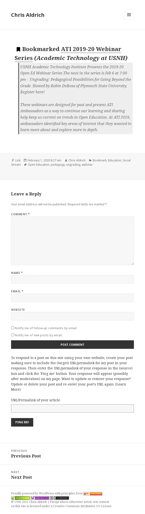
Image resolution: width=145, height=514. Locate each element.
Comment (20, 214)
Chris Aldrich (28, 14)
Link (18, 160)
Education (114, 160)
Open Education (38, 165)
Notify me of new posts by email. (38, 335)
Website (18, 310)
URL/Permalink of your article (35, 400)
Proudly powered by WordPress (33, 493)
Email (17, 291)
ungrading (73, 165)
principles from (81, 493)
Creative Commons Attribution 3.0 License (82, 506)
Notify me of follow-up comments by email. (46, 328)
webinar (87, 165)
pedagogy (58, 165)
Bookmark (100, 160)
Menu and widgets (129, 19)
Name (17, 273)
